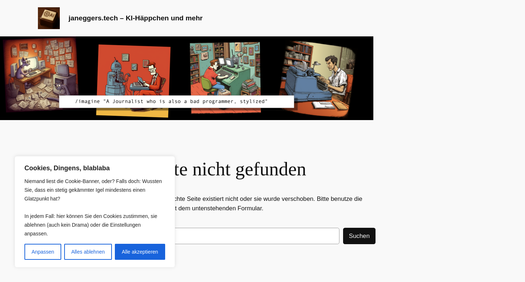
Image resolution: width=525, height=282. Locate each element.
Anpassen (42, 252)
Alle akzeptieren (140, 252)
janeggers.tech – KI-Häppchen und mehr (136, 18)
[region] (95, 211)
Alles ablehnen (88, 252)
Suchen (359, 236)
